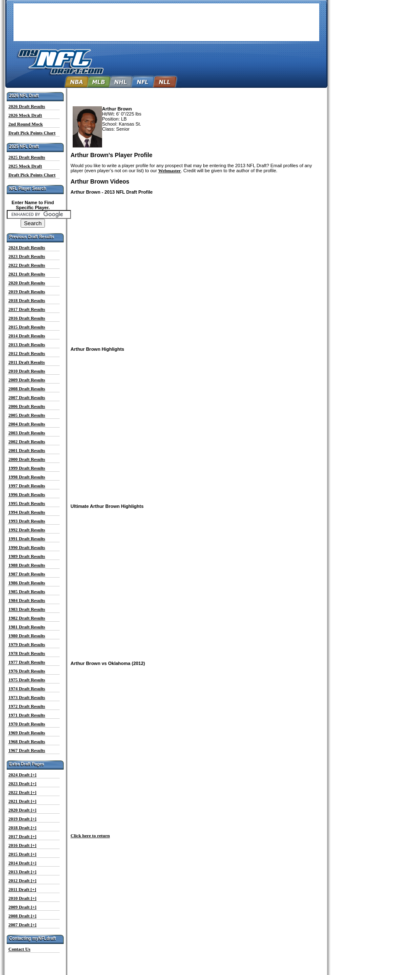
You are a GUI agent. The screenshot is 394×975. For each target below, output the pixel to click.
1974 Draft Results (26, 688)
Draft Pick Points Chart (31, 132)
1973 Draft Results (26, 697)
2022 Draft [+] (22, 792)
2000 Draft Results (26, 459)
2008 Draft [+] (22, 915)
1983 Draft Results (26, 609)
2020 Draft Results (26, 282)
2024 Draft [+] (22, 774)
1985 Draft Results (26, 591)
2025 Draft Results (26, 157)
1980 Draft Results (26, 635)
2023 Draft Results (26, 256)
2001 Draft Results (26, 450)
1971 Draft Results (26, 714)
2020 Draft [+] (22, 809)
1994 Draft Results (26, 512)
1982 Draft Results (26, 617)
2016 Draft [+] (22, 845)
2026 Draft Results (26, 106)
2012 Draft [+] (22, 880)
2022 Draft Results (26, 265)
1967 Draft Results (26, 750)
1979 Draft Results (26, 644)
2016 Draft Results (26, 318)
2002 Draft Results (26, 441)
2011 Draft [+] (22, 889)
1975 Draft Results (26, 679)
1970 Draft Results (26, 723)
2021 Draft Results (26, 273)
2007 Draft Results (26, 397)
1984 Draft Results (26, 600)
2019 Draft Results (26, 291)
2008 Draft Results (26, 388)
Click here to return (90, 835)
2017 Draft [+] (22, 836)
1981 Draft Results (26, 626)
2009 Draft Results (26, 379)
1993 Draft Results (26, 520)
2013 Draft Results (26, 344)
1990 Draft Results (26, 547)
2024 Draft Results (26, 247)
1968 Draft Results (26, 741)
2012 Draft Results (26, 353)
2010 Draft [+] (22, 898)
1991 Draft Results (26, 538)
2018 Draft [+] (22, 827)
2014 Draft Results (26, 335)
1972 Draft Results (26, 706)
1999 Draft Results (26, 467)
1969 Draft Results (26, 732)
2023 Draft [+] (22, 783)
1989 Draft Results (26, 556)
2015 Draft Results (26, 326)
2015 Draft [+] (22, 854)
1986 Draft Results (26, 582)
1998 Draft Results (26, 476)
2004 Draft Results (26, 423)
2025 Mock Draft (25, 165)
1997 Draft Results (26, 485)
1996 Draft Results (26, 494)
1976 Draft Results (26, 670)
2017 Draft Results (26, 309)
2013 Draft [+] (22, 871)
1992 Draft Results (26, 529)
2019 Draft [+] (22, 818)
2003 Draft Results (26, 432)
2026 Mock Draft (25, 115)
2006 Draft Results (26, 406)
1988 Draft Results (26, 565)
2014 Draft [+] (22, 862)
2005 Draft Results (26, 415)
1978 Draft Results (26, 653)
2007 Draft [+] (22, 924)
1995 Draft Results (26, 503)
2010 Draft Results (26, 370)
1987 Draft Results (26, 573)
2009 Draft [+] (22, 906)
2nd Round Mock (25, 123)
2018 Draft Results (26, 300)
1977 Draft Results (26, 662)
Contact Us (19, 948)
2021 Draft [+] (22, 801)
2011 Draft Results (26, 362)
